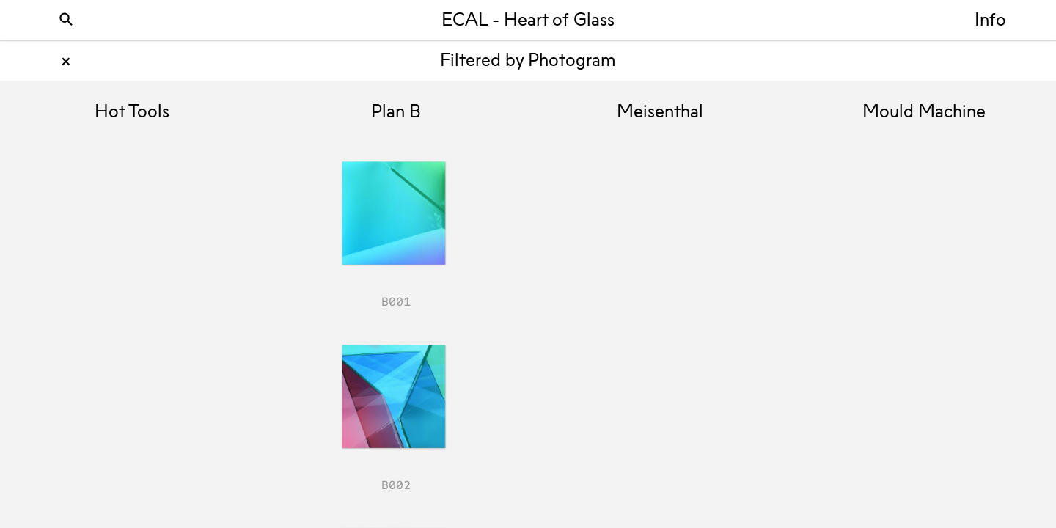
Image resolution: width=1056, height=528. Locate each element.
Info (990, 21)
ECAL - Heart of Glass (528, 21)
